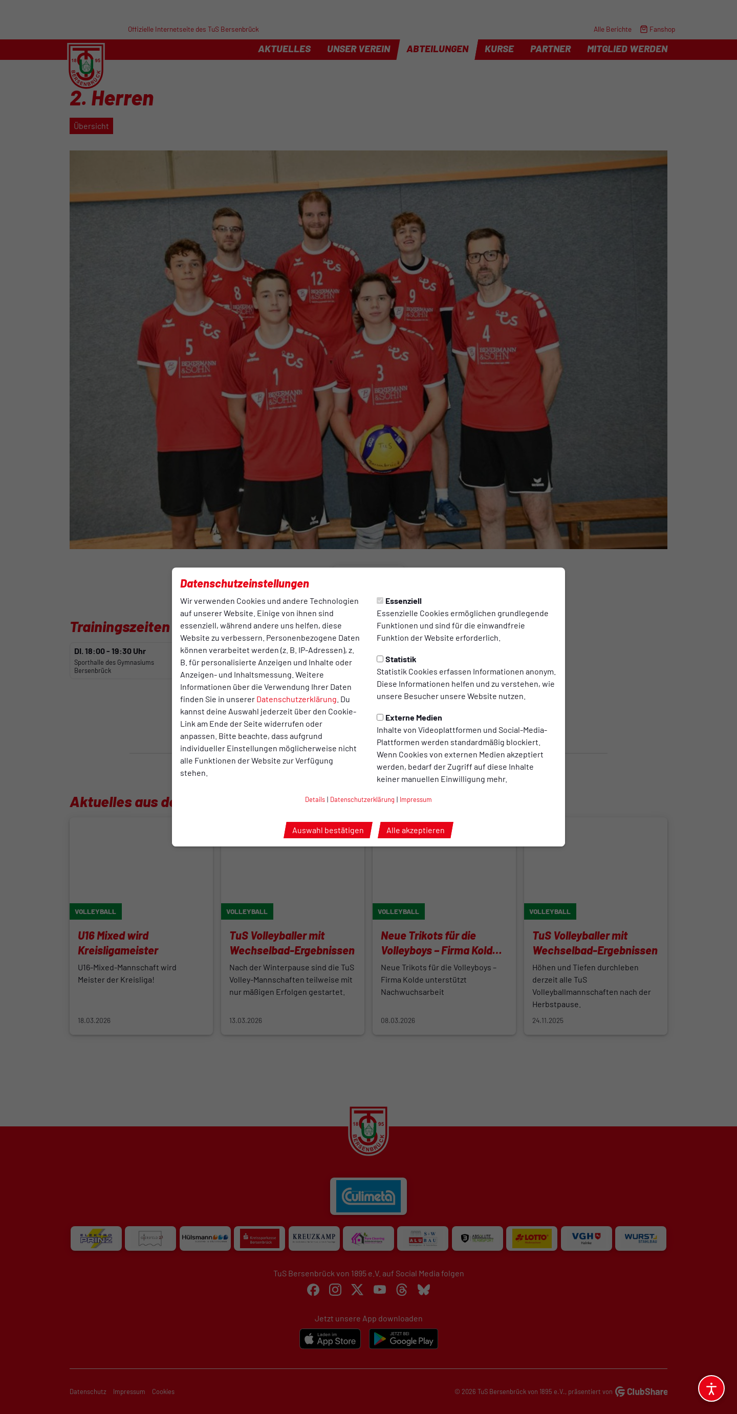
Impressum (416, 799)
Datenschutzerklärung (296, 699)
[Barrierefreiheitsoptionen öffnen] (711, 1388)
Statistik (397, 659)
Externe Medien (409, 717)
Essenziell (399, 600)
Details (315, 799)
